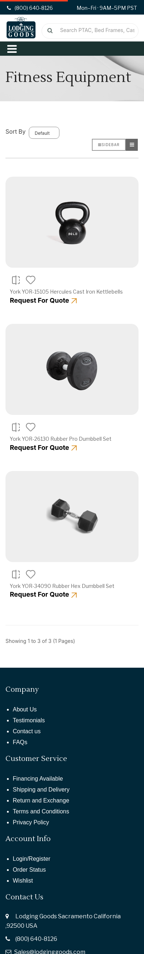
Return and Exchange (41, 800)
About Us (25, 709)
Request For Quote (43, 300)
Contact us (26, 731)
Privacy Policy (31, 822)
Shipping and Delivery (41, 789)
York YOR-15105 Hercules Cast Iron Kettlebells (66, 291)
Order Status (29, 870)
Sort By (15, 131)
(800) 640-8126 (36, 938)
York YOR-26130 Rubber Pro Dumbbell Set (61, 439)
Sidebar (109, 144)
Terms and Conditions (41, 811)
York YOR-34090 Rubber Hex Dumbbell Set (62, 586)
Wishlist (23, 881)
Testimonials (29, 720)
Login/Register (31, 859)
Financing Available (38, 779)
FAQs (20, 742)
